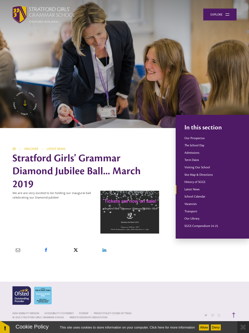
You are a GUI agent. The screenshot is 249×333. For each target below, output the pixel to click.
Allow (204, 327)
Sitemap (84, 313)
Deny (216, 327)
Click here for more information (172, 327)
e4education (99, 317)
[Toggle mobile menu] (220, 15)
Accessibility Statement (59, 313)
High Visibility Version (25, 313)
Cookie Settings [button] (122, 313)
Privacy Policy (102, 313)
